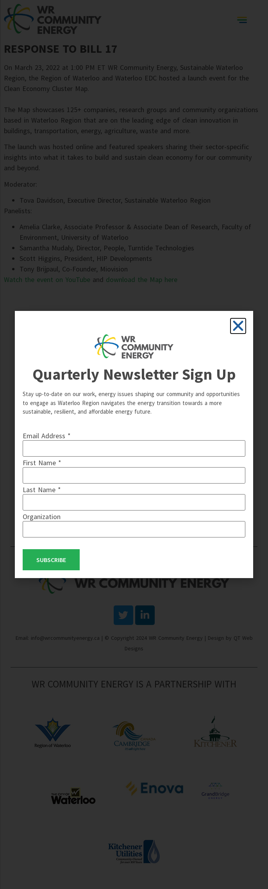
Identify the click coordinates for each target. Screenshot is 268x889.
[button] (238, 326)
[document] (134, 444)
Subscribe (51, 560)
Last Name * (42, 489)
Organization (42, 516)
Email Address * (47, 435)
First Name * (42, 462)
